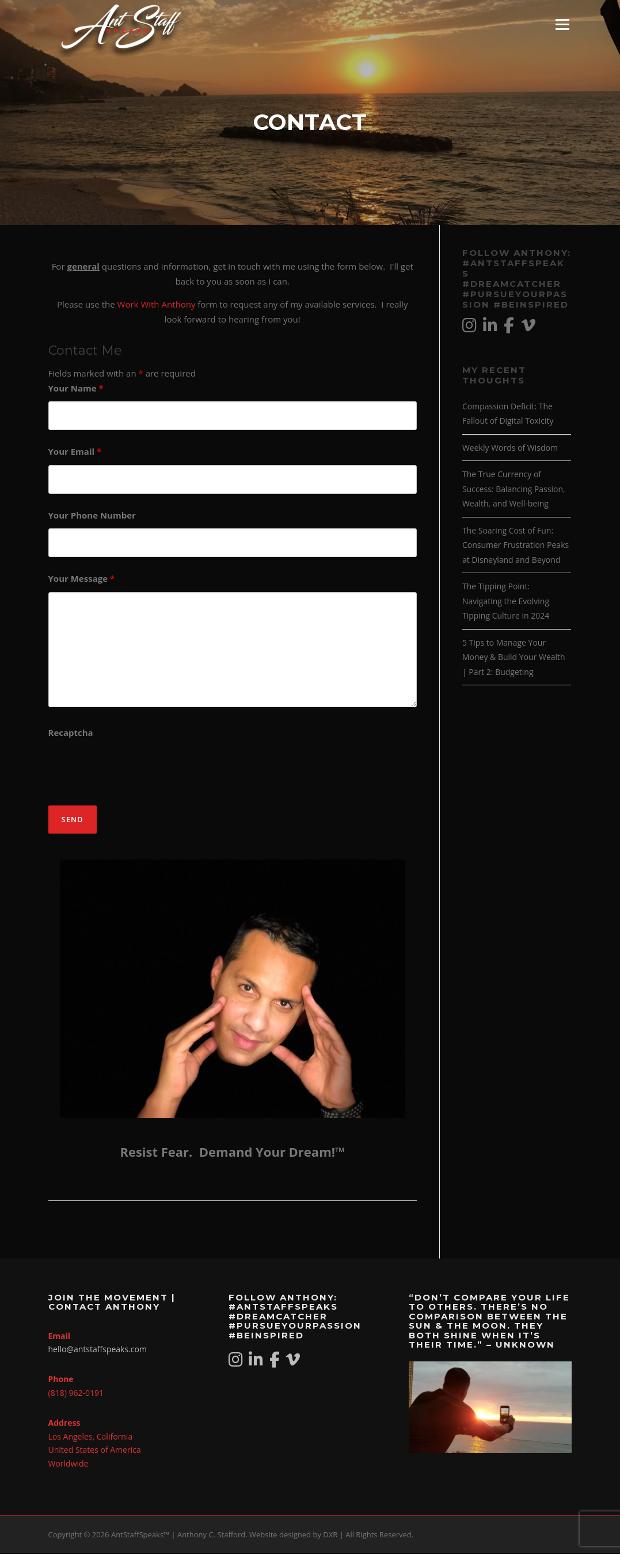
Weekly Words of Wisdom (510, 448)
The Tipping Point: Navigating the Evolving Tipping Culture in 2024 (505, 602)
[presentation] (135, 769)
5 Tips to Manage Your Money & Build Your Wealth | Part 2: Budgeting (513, 658)
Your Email (75, 452)
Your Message (81, 579)
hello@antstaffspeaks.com (97, 1350)
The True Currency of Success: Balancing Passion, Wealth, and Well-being (513, 490)
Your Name (76, 389)
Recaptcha (70, 733)
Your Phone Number (92, 516)
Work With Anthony (156, 305)
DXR (330, 1535)
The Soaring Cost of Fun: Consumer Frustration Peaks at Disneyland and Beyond (515, 546)
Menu (562, 24)
